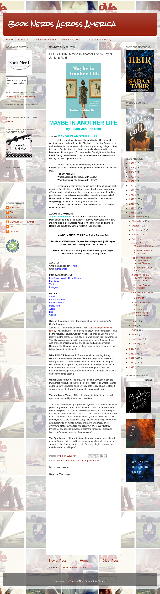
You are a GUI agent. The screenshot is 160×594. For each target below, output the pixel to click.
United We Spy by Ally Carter (140, 286)
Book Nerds (15, 209)
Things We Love (71, 39)
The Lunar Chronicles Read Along (142, 251)
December (137, 216)
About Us (23, 39)
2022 (132, 181)
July (134, 239)
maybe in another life (68, 460)
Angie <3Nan (76, 581)
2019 (132, 194)
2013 (132, 353)
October (136, 225)
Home (9, 39)
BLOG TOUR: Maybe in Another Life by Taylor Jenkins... (142, 278)
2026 (132, 163)
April (134, 330)
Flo (11, 213)
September (138, 230)
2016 (132, 208)
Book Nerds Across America (62, 24)
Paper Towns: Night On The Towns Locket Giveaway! (141, 260)
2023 (132, 176)
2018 (132, 199)
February (137, 339)
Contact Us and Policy (98, 39)
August (136, 234)
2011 (132, 362)
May (134, 325)
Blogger (101, 581)
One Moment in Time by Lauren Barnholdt (142, 295)
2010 (132, 367)
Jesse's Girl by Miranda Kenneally (142, 244)
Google (52, 315)
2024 (132, 172)
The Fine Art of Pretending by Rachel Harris (139, 312)
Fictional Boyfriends (45, 39)
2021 (132, 185)
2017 (132, 204)
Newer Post (57, 560)
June (135, 321)
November (137, 221)
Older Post (110, 560)
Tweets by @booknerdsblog (20, 98)
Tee (11, 228)
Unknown (14, 232)
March (135, 334)
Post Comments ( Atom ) (76, 567)
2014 (132, 349)
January (136, 343)
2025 (132, 167)
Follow (9, 123)
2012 (132, 358)
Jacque (13, 218)
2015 (132, 212)
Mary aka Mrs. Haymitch (22, 223)
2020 (132, 190)
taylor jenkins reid (90, 460)
